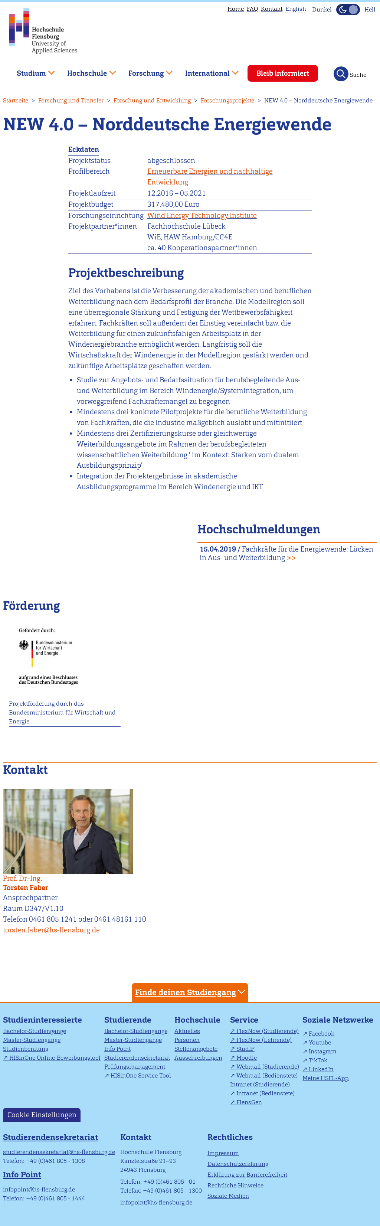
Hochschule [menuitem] (86, 70)
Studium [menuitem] (30, 70)
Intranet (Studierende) (260, 1084)
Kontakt (271, 9)
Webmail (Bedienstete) (267, 1075)
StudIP (245, 1049)
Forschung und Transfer (71, 100)
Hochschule (197, 1019)
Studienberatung (25, 1049)
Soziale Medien (228, 1196)
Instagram (323, 1051)
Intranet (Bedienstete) (265, 1093)
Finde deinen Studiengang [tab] (191, 992)
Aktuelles (187, 1031)
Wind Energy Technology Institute (202, 215)
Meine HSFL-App (325, 1078)
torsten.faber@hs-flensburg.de (51, 930)
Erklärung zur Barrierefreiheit (247, 1174)
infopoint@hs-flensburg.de (39, 1189)
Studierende (127, 1019)
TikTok (318, 1060)
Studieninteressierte (42, 1019)
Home (235, 9)
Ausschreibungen (198, 1058)
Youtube (320, 1042)
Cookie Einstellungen (41, 1114)
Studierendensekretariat (137, 1058)
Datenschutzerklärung (237, 1164)
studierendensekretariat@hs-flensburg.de (59, 1152)
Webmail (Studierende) (267, 1066)
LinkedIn (321, 1069)
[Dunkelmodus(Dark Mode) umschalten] (348, 9)
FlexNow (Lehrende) (264, 1040)
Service (244, 1019)
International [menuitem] (206, 70)
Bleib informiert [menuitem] (282, 73)
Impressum (223, 1153)
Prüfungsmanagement (134, 1066)
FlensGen (249, 1102)
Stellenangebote (195, 1049)
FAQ (252, 9)
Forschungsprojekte (227, 100)
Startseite (15, 100)
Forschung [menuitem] (145, 70)
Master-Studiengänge (31, 1040)
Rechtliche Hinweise (235, 1185)
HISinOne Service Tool (141, 1075)
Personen (187, 1040)
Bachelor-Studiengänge (34, 1031)
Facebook (321, 1033)
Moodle (246, 1058)
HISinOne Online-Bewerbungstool (55, 1058)
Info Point (117, 1049)
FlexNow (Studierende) (267, 1031)
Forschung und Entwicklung (152, 100)
